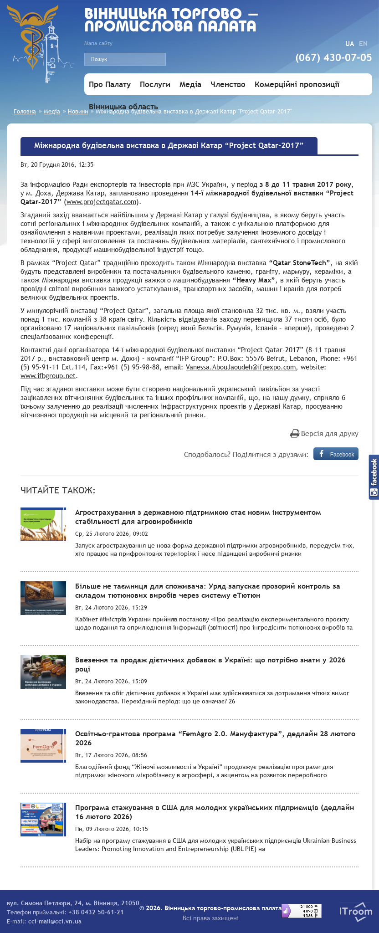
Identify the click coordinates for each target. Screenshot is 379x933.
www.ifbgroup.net (48, 375)
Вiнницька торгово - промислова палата (172, 21)
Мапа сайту (98, 43)
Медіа (190, 84)
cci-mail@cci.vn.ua (55, 921)
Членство (228, 84)
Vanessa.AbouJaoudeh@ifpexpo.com (241, 366)
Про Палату (110, 84)
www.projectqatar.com (101, 201)
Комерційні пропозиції (297, 84)
